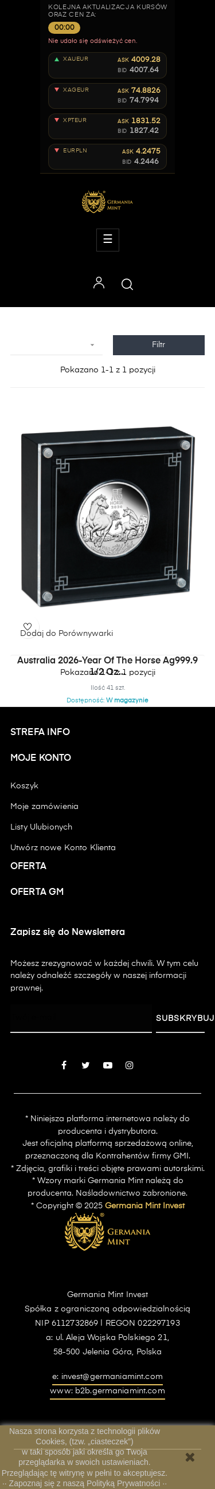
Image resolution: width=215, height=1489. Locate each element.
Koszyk (24, 786)
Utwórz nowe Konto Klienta (63, 848)
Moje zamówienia (44, 807)
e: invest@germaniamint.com (107, 1377)
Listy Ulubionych (41, 827)
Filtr (158, 345)
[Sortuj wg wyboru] (56, 345)
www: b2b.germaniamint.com (107, 1391)
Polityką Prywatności (124, 1483)
